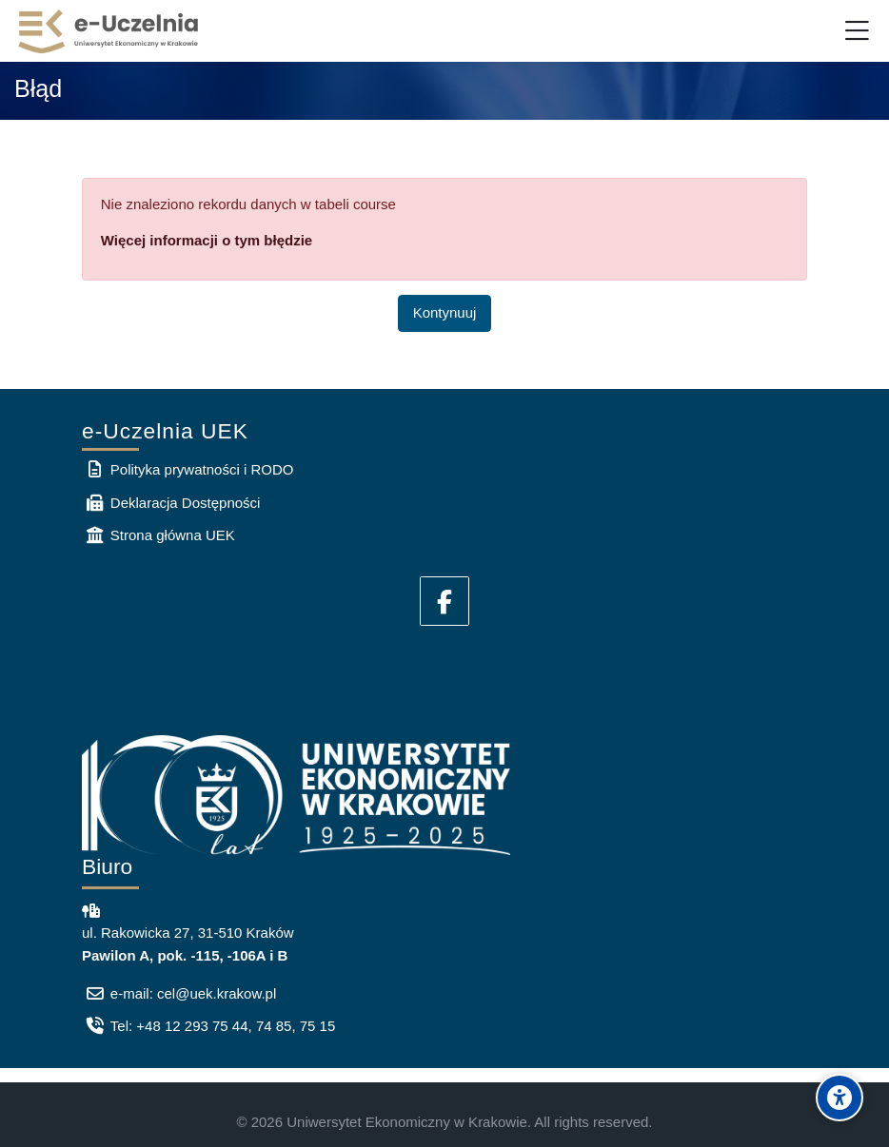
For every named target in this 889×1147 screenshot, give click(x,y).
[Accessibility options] (839, 1097)
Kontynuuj (445, 312)
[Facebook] (444, 601)
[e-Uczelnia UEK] (109, 31)
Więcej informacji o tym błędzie (206, 240)
